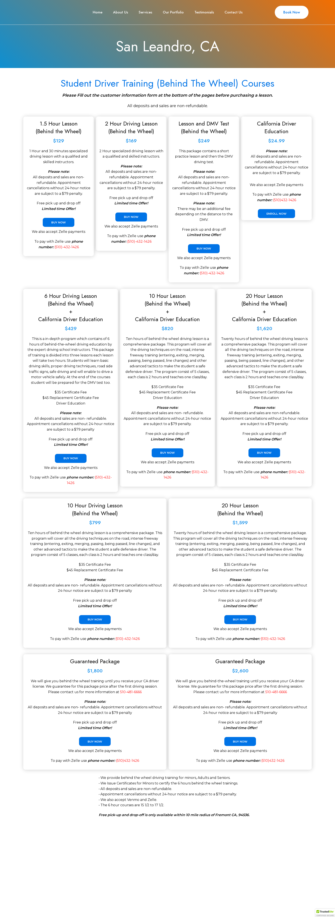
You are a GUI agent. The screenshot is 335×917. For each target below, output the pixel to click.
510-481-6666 (131, 692)
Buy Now (58, 222)
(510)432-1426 (284, 200)
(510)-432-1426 (66, 247)
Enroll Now (276, 213)
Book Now (291, 12)
